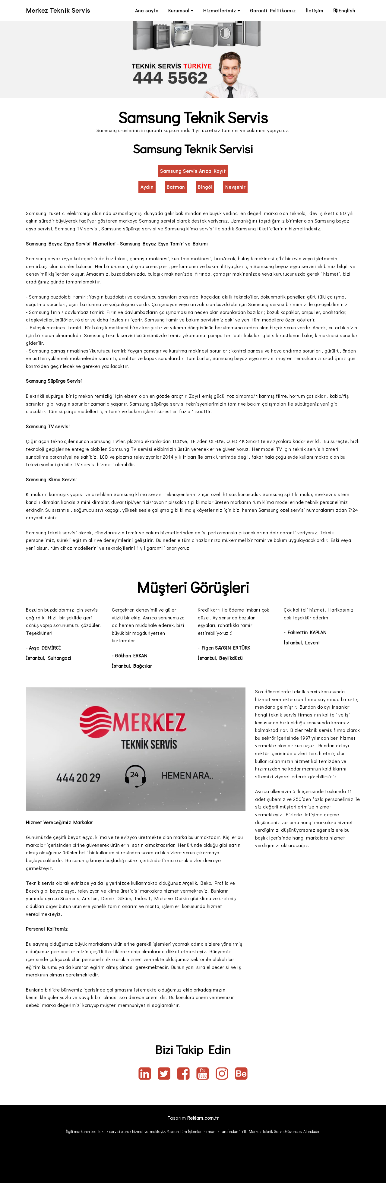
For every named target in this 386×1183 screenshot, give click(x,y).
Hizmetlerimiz (219, 10)
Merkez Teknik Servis (62, 10)
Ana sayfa (147, 10)
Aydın (147, 187)
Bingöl (205, 187)
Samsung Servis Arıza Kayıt (193, 171)
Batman (176, 187)
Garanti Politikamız (273, 10)
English (344, 10)
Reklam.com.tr (203, 1118)
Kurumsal (178, 10)
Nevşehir (235, 187)
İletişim (314, 10)
